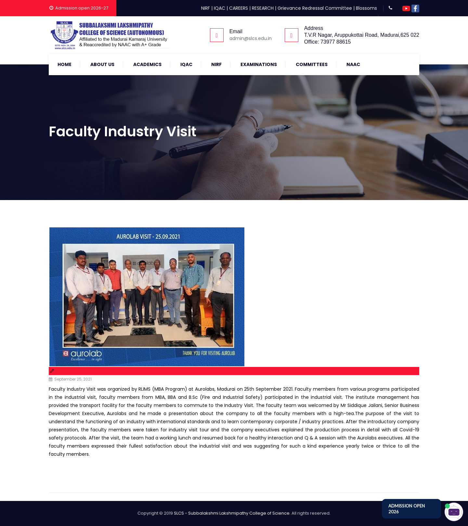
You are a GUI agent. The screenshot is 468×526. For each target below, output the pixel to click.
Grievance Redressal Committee (315, 8)
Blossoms (366, 8)
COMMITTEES (312, 64)
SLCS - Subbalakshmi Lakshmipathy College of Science (232, 513)
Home (65, 64)
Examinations (258, 64)
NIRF (205, 8)
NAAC (353, 64)
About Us (102, 64)
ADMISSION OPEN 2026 (406, 508)
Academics (147, 64)
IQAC (219, 8)
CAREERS (238, 8)
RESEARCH (263, 8)
